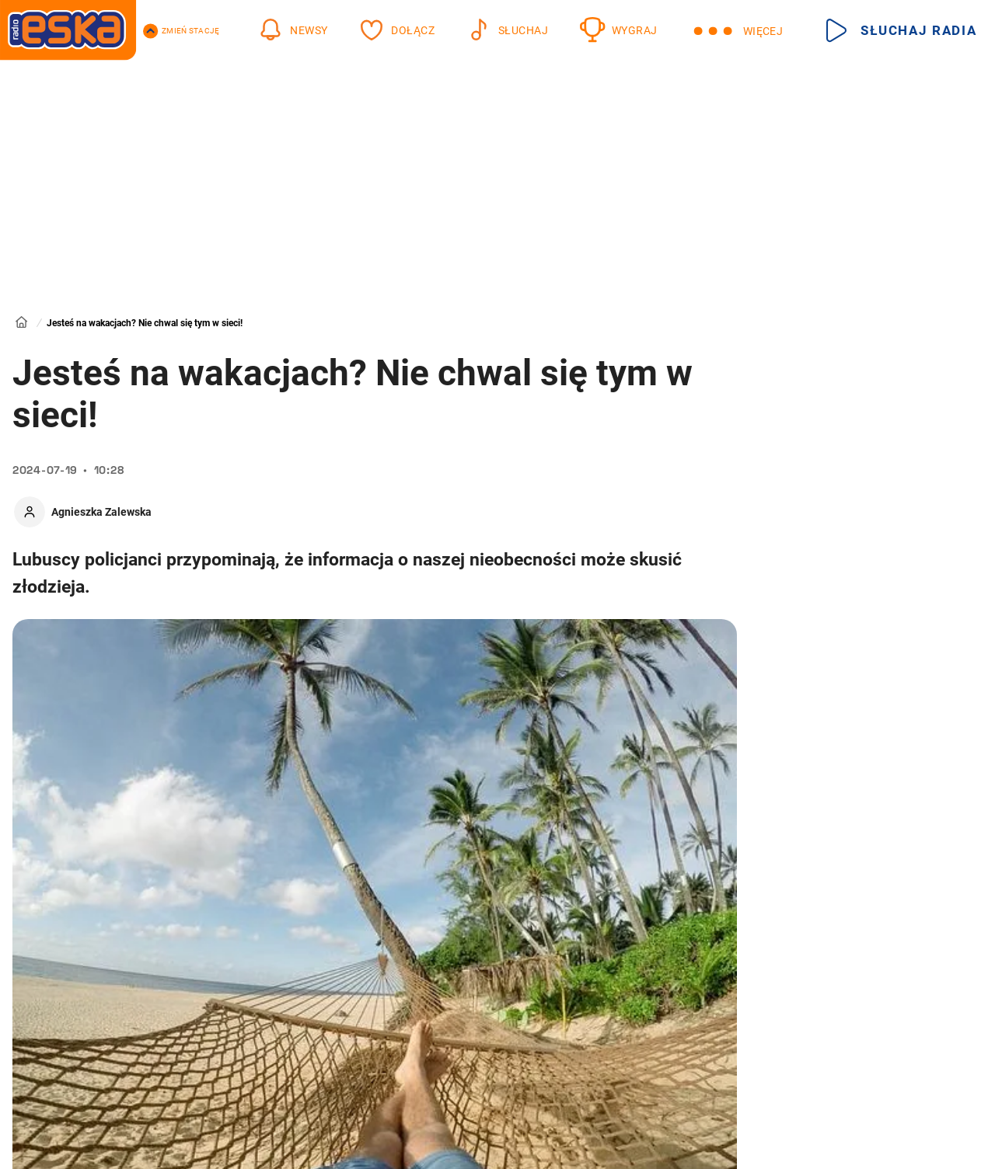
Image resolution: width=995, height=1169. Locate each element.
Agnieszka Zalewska (101, 512)
